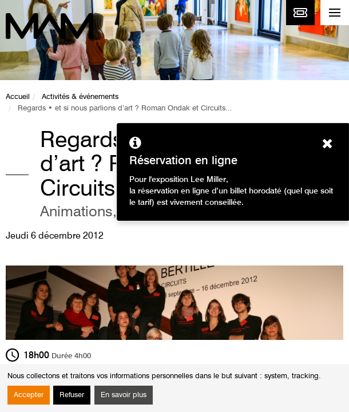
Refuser (72, 395)
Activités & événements (80, 97)
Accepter (28, 395)
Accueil (18, 97)
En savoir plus (123, 395)
